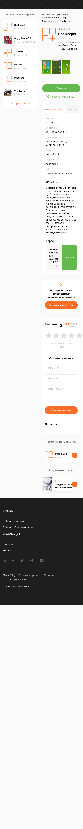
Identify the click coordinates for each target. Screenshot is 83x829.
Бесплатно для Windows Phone (68, 43)
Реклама (7, 550)
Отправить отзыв (61, 410)
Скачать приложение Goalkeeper (53, 256)
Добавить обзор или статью (18, 527)
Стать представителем (61, 305)
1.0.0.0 (64, 38)
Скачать (61, 88)
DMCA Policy (9, 575)
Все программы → (20, 103)
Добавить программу (14, 521)
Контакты (8, 544)
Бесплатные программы (55, 14)
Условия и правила (29, 575)
